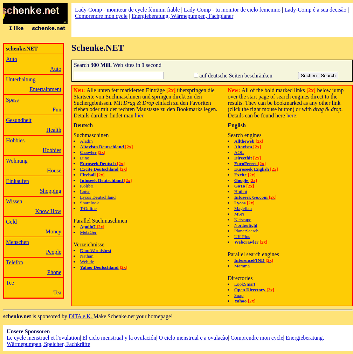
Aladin (86, 141)
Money (53, 231)
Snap (239, 295)
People (53, 252)
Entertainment (45, 89)
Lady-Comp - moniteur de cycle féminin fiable (127, 10)
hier (139, 115)
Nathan (87, 256)
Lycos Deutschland (98, 197)
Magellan (243, 208)
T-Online (88, 208)
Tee (10, 283)
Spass (12, 100)
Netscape (242, 219)
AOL (239, 152)
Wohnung (17, 161)
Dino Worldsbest (95, 250)
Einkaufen (17, 181)
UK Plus (242, 236)
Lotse (85, 191)
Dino (84, 158)
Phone (54, 272)
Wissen (14, 201)
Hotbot (240, 191)
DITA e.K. (81, 316)
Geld (11, 222)
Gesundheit (19, 120)
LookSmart (244, 284)
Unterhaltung (20, 79)
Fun (57, 110)
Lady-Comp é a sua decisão (315, 10)
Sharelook (89, 202)
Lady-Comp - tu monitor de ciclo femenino (232, 10)
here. (292, 115)
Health (53, 130)
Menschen (17, 242)
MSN (239, 214)
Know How (48, 211)
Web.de (87, 261)
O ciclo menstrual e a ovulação (193, 338)
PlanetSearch (246, 230)
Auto (11, 59)
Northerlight (245, 225)
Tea (57, 292)
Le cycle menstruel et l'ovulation (43, 338)
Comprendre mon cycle (101, 16)
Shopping (50, 191)
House (54, 170)
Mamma (242, 265)
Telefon (14, 262)
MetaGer (88, 232)
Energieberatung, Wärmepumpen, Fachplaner (182, 16)
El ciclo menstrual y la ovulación (119, 338)
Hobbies (15, 140)
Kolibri (87, 186)
